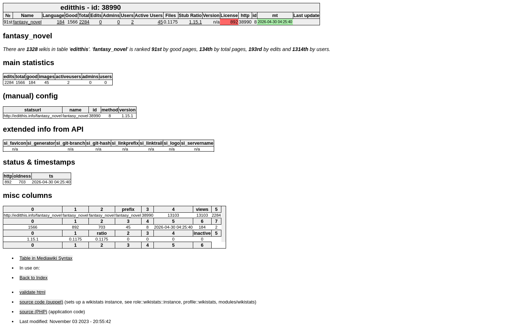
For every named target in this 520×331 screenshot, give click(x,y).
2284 (84, 22)
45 (160, 22)
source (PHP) (33, 311)
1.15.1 (195, 22)
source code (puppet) (41, 302)
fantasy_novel (27, 22)
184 (60, 22)
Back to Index (34, 277)
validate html (33, 292)
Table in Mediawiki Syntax (46, 258)
